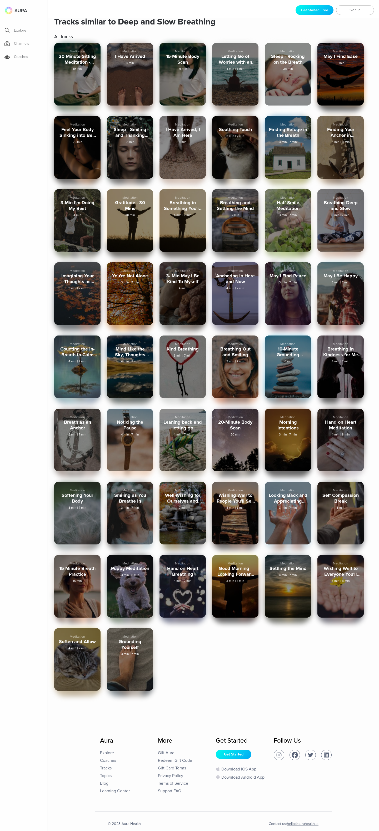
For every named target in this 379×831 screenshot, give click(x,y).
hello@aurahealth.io (302, 824)
